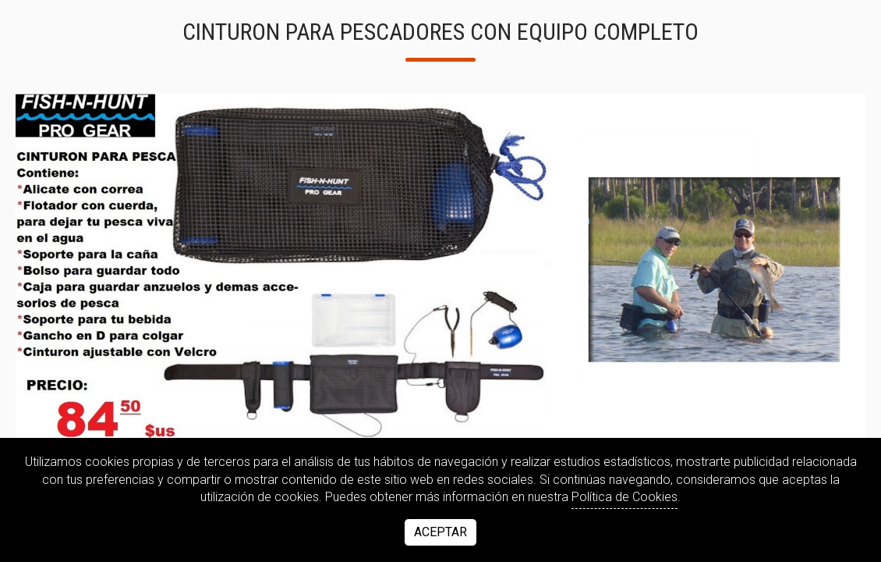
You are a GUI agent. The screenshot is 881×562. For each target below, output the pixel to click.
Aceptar (440, 532)
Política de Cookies (624, 496)
